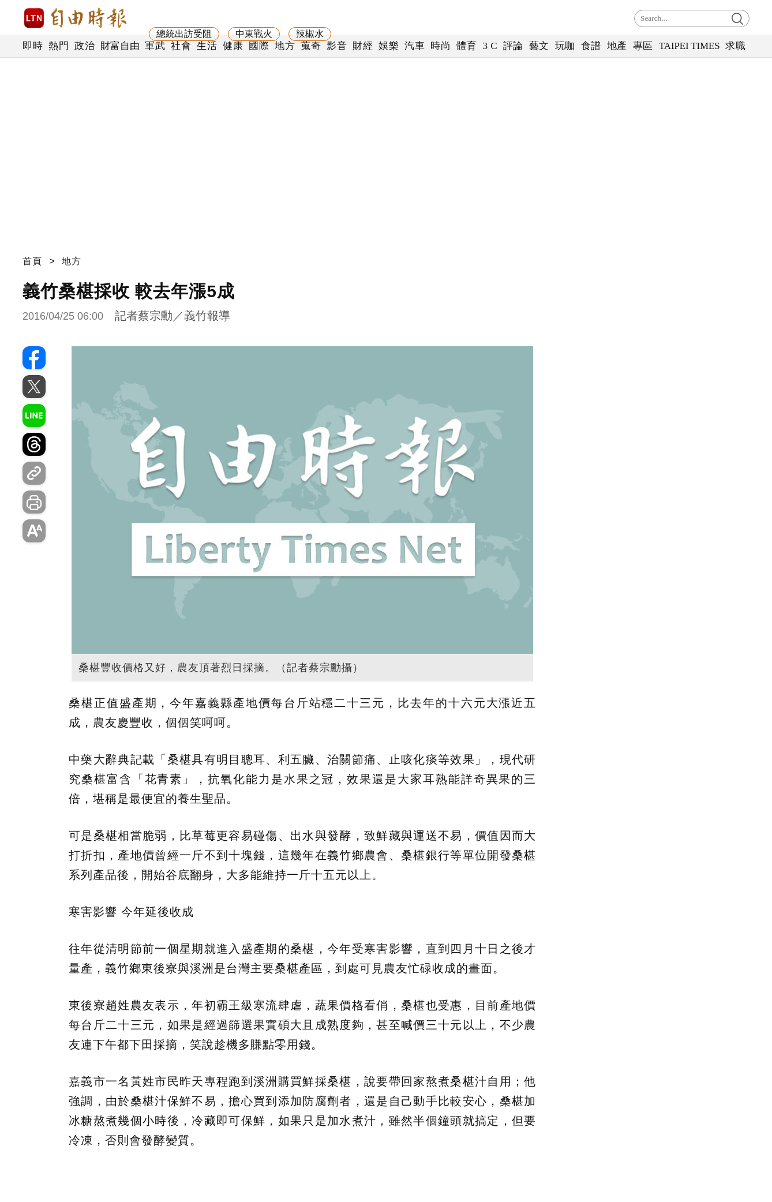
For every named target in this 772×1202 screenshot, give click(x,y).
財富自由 (119, 45)
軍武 (155, 45)
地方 (285, 45)
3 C (489, 45)
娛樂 (388, 45)
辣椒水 (310, 34)
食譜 (591, 45)
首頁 (32, 261)
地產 (617, 45)
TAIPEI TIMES (689, 45)
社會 (181, 45)
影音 (337, 45)
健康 (233, 45)
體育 (466, 45)
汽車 (414, 45)
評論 (513, 45)
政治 (84, 45)
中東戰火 (253, 34)
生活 (207, 45)
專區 (643, 45)
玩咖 (565, 45)
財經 (363, 45)
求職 (735, 45)
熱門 (58, 45)
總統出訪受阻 (184, 34)
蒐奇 (311, 45)
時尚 (440, 45)
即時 (33, 45)
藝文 (539, 45)
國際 (259, 45)
